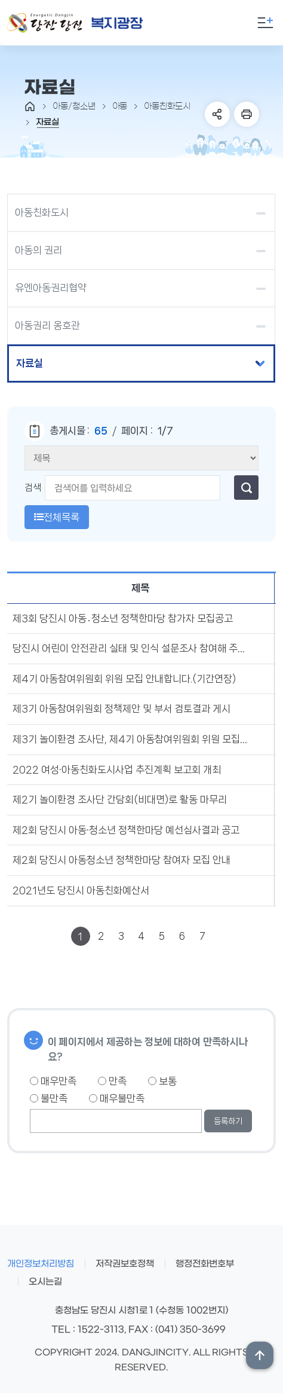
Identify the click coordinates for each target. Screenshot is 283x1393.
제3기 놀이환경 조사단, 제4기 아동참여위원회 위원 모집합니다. (132, 739)
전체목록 (56, 517)
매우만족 (53, 1081)
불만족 (48, 1098)
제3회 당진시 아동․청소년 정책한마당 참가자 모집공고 (123, 618)
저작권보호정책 (125, 1263)
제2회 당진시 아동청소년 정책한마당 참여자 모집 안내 (121, 859)
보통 (162, 1081)
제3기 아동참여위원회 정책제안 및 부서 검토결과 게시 (121, 708)
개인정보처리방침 (40, 1263)
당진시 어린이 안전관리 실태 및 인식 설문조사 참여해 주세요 (132, 648)
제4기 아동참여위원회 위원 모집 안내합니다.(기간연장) (124, 678)
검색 (32, 487)
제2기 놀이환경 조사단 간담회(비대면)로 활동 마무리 (120, 799)
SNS (217, 114)
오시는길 (45, 1281)
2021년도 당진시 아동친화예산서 (81, 890)
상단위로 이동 (259, 1355)
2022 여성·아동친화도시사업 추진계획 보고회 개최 (117, 769)
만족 (112, 1081)
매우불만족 (116, 1098)
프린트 (246, 114)
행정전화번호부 (205, 1263)
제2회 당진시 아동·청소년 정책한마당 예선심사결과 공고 (126, 829)
